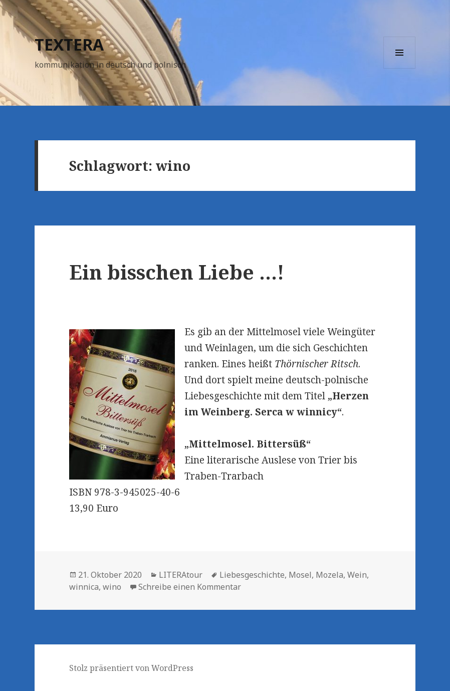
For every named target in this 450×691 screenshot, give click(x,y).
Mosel (300, 574)
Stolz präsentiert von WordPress (131, 667)
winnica (84, 586)
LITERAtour (180, 574)
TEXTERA (69, 44)
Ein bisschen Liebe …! (176, 272)
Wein (357, 574)
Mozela (329, 574)
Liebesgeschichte (252, 574)
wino (112, 586)
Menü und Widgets (399, 68)
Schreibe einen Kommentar (189, 586)
